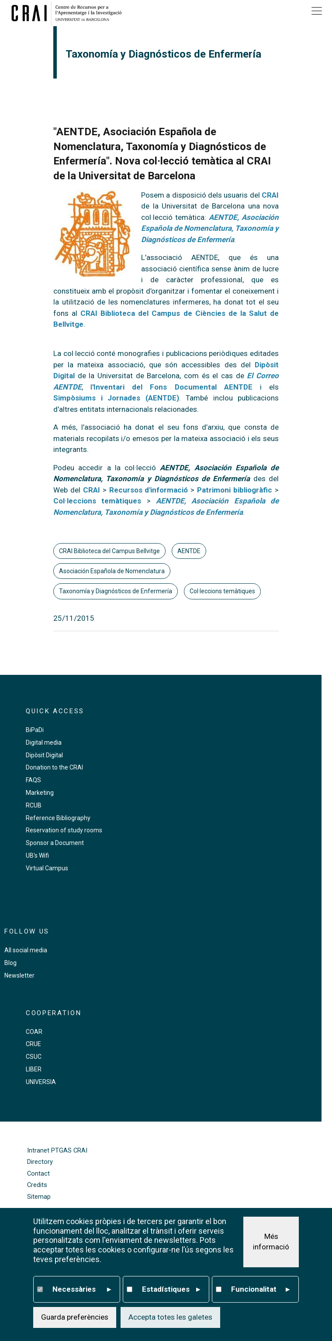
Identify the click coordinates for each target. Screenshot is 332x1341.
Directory (40, 1162)
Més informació (271, 1242)
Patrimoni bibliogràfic (236, 490)
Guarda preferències (74, 1318)
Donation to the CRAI (54, 767)
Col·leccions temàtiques (222, 591)
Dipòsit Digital (44, 755)
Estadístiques (171, 1290)
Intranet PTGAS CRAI (57, 1150)
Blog (10, 962)
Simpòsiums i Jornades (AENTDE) (116, 397)
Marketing (40, 792)
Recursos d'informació (148, 490)
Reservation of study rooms (64, 830)
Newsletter (19, 975)
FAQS (33, 780)
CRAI (270, 195)
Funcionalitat (260, 1290)
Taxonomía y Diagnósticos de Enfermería (115, 591)
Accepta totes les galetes (170, 1318)
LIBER (34, 1069)
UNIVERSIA (41, 1081)
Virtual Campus (47, 868)
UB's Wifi (37, 855)
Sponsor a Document (55, 842)
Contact (38, 1173)
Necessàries (81, 1290)
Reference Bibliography (58, 817)
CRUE (33, 1043)
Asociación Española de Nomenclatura (112, 571)
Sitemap (39, 1197)
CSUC (34, 1056)
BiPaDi (35, 729)
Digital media (44, 742)
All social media (25, 950)
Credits (37, 1185)
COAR (34, 1031)
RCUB (34, 805)
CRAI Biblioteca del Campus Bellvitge (109, 550)
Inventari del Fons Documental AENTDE (172, 387)
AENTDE (189, 550)
